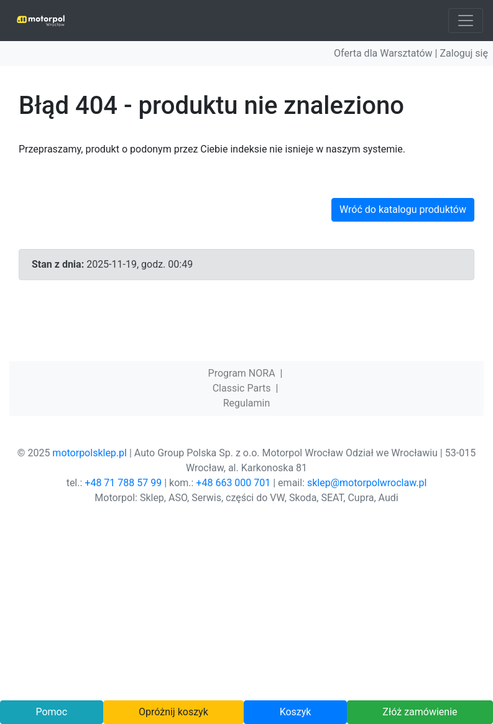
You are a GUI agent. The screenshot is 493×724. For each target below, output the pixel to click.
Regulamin (246, 403)
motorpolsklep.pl (89, 453)
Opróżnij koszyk (173, 712)
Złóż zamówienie (419, 712)
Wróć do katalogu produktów (402, 209)
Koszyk (295, 712)
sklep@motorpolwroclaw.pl (366, 483)
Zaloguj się (464, 53)
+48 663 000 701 (233, 483)
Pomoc (51, 712)
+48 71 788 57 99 (123, 483)
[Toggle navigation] (465, 20)
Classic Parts (242, 388)
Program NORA (241, 373)
